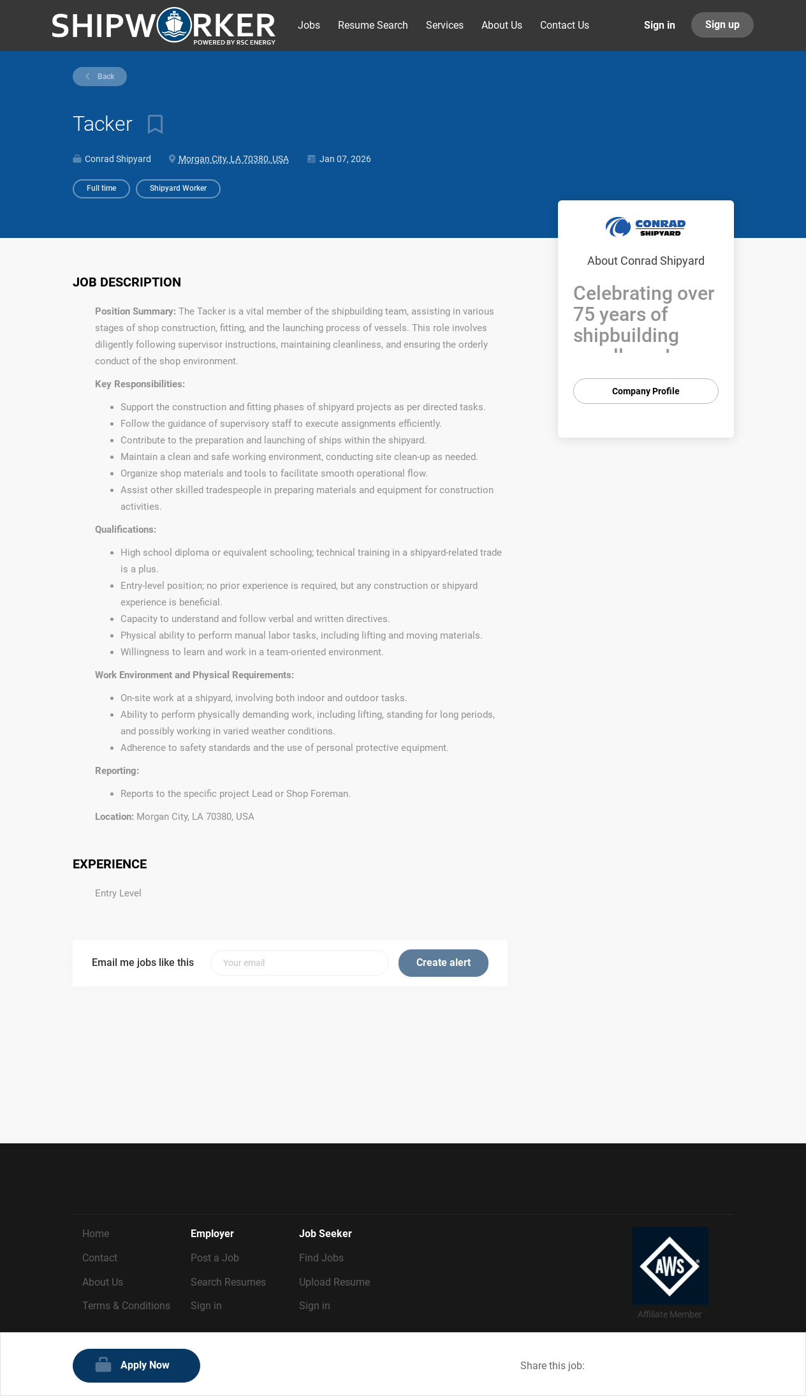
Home (95, 1234)
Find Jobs (321, 1258)
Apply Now (145, 1365)
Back (105, 76)
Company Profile (646, 391)
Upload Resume (334, 1282)
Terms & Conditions (126, 1306)
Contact (99, 1258)
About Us (102, 1282)
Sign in (659, 25)
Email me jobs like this (143, 962)
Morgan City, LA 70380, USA (234, 159)
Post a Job (215, 1258)
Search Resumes (228, 1282)
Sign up (722, 25)
